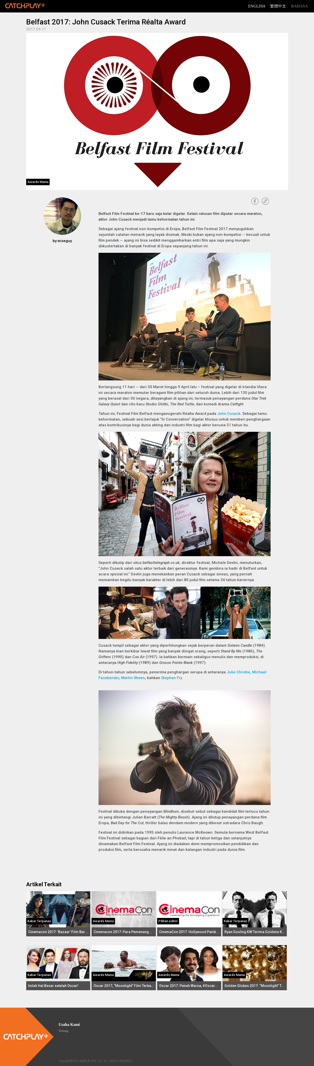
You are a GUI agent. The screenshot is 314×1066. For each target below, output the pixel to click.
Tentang (63, 1031)
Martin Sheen (133, 678)
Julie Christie (238, 672)
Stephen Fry (171, 678)
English (256, 6)
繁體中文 (278, 6)
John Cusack (228, 413)
